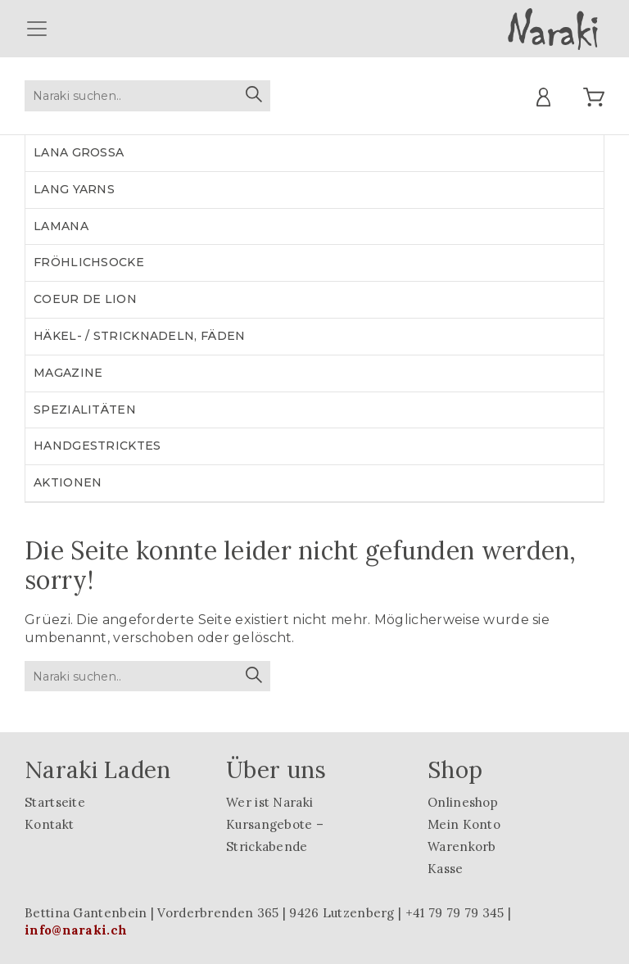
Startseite (55, 802)
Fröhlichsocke (89, 262)
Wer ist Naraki (269, 802)
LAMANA (61, 226)
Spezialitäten (85, 409)
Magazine (68, 372)
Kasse (446, 868)
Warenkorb (462, 846)
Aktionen (68, 482)
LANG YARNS (74, 189)
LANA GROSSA (79, 152)
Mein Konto (464, 824)
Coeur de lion (85, 299)
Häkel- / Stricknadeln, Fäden (139, 335)
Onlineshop (463, 802)
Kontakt (49, 824)
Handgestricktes (97, 445)
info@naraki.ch (76, 930)
